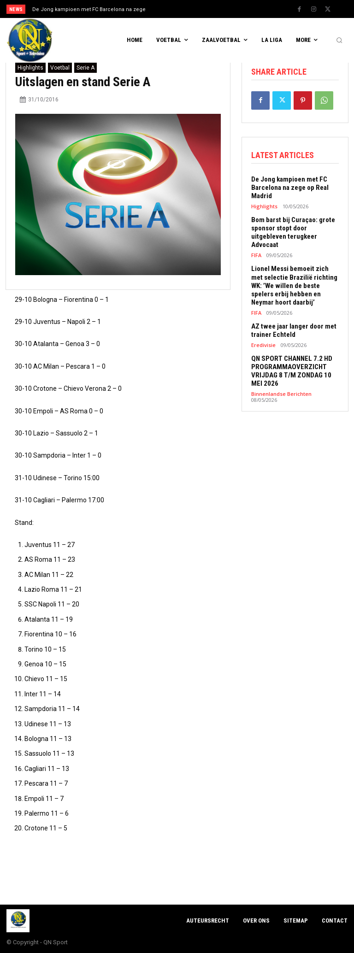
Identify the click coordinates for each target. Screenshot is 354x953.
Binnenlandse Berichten (281, 393)
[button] (339, 40)
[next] (194, 9)
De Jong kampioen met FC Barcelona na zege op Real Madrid (290, 187)
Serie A (85, 68)
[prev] (179, 9)
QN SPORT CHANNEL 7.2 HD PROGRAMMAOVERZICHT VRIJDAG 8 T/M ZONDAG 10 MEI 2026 (291, 370)
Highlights (30, 68)
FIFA (256, 255)
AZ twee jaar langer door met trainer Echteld (293, 330)
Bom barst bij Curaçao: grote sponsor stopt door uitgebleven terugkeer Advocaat (293, 232)
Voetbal (60, 68)
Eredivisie (263, 344)
